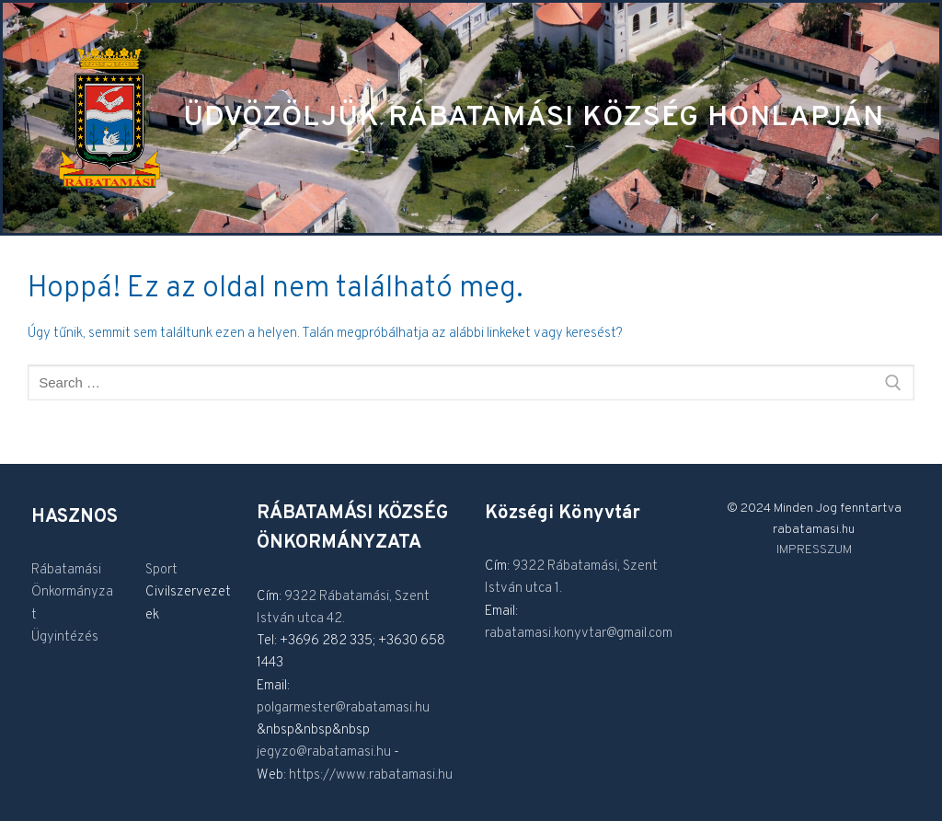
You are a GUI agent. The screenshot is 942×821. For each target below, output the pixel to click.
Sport (161, 570)
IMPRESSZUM (814, 550)
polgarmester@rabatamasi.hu (343, 708)
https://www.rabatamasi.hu (371, 775)
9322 (301, 597)
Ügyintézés (64, 637)
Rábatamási (66, 570)
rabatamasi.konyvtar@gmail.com (578, 633)
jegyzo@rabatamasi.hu (324, 752)
